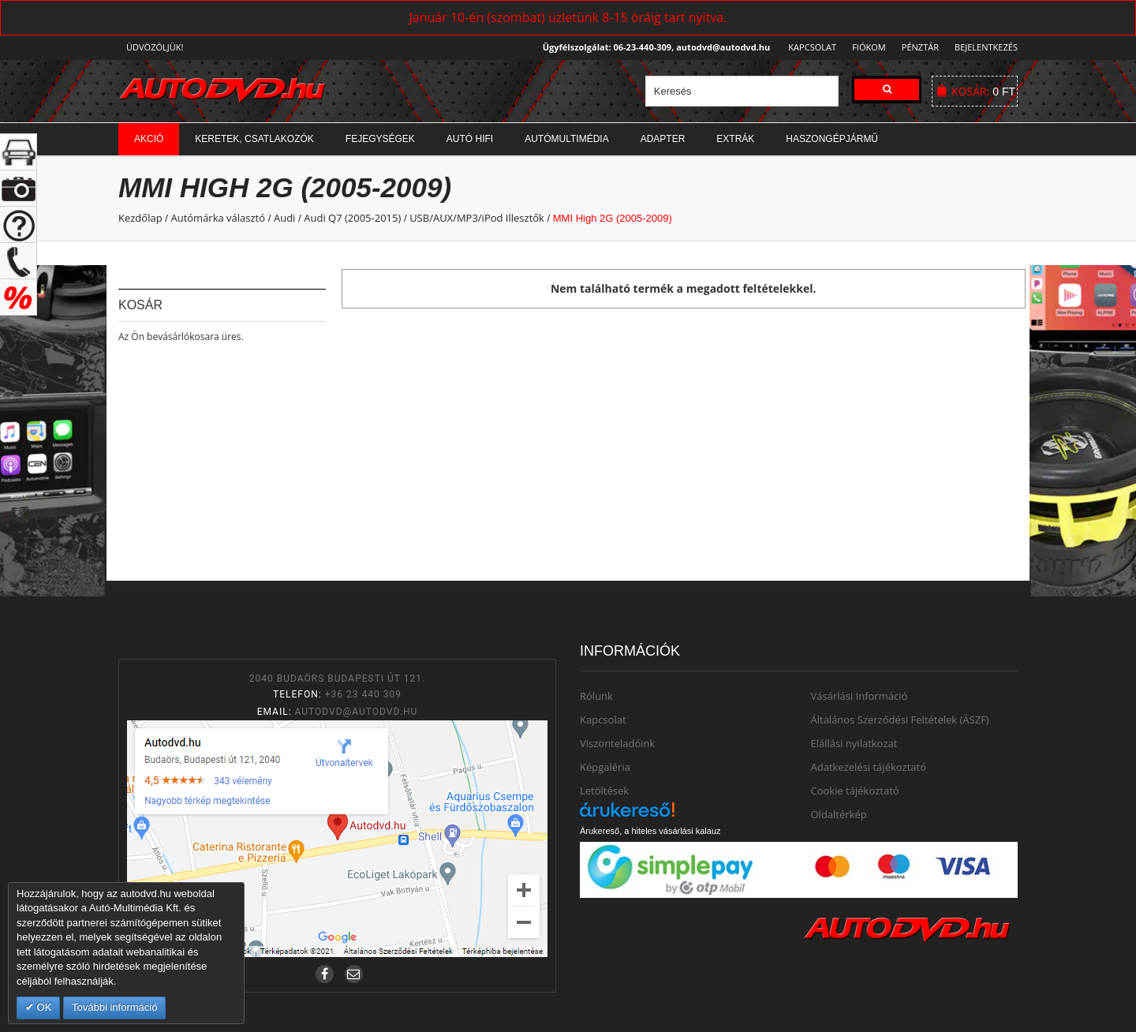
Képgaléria (605, 767)
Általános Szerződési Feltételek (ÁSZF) (900, 719)
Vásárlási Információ (859, 696)
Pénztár (917, 47)
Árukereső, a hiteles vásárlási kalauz (650, 831)
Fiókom (864, 47)
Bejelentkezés (986, 47)
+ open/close (18, 151)
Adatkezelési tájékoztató (869, 767)
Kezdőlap (140, 218)
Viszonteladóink (617, 743)
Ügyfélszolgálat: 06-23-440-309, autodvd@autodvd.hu (652, 47)
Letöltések (604, 790)
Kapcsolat (807, 47)
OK (42, 1007)
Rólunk (596, 696)
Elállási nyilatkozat (854, 743)
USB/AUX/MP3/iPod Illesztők (476, 218)
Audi (284, 218)
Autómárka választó (217, 218)
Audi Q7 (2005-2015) (352, 218)
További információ (114, 1007)
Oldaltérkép (839, 814)
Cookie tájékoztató (855, 790)
